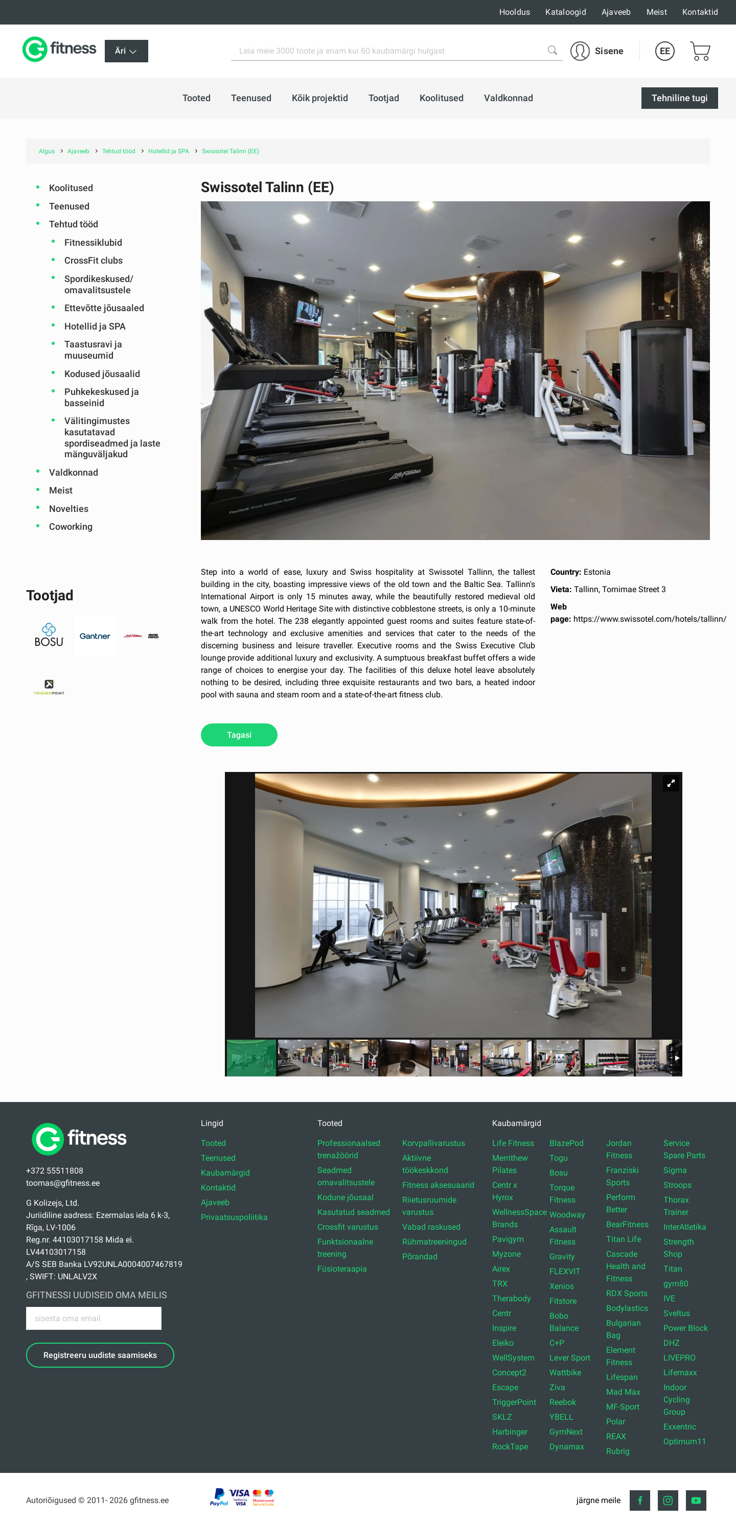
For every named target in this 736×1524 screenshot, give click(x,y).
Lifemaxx (680, 1372)
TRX (500, 1283)
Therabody (511, 1298)
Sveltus (676, 1313)
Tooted (213, 1143)
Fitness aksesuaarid (438, 1185)
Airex (501, 1269)
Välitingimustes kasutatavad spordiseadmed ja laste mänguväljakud (112, 437)
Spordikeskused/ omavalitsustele (98, 284)
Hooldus (515, 12)
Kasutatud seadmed (353, 1212)
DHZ (671, 1343)
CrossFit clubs (93, 260)
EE (665, 50)
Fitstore (563, 1301)
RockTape (510, 1446)
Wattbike (565, 1372)
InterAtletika (684, 1227)
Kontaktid (700, 12)
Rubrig (618, 1451)
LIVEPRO (679, 1358)
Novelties (68, 508)
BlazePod (566, 1143)
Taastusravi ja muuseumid (93, 350)
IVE (669, 1298)
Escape (505, 1387)
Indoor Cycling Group (676, 1399)
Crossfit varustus (347, 1227)
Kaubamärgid (225, 1173)
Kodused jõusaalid (102, 373)
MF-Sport (622, 1407)
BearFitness (627, 1224)
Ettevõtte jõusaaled (104, 307)
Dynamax (566, 1446)
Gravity (562, 1256)
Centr (501, 1313)
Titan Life (623, 1239)
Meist (657, 12)
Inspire (504, 1328)
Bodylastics (627, 1308)
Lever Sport (569, 1358)
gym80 (675, 1283)
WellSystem (513, 1358)
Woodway (567, 1215)
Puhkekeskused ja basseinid (101, 397)
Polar (615, 1421)
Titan (672, 1269)
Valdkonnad (73, 472)
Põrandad (420, 1256)
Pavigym (508, 1239)
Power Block (685, 1328)
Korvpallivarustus (433, 1143)
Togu (558, 1158)
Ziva (557, 1387)
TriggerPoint (514, 1402)
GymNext (566, 1432)
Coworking (71, 526)
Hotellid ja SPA (95, 326)
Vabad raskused (431, 1227)
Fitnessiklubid (93, 242)
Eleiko (503, 1343)
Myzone (506, 1254)
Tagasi (239, 735)
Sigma (675, 1170)
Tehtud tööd (73, 224)
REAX (616, 1436)
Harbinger (509, 1432)
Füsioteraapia (342, 1269)
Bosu (558, 1173)
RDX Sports (627, 1293)
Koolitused (71, 187)
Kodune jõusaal (345, 1197)
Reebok (562, 1402)
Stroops (677, 1185)
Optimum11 (684, 1441)
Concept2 (509, 1372)
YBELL (561, 1417)
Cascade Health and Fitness (626, 1266)
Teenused (69, 206)
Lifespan (622, 1377)
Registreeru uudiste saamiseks (100, 1355)
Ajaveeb (616, 12)
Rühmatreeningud (434, 1242)
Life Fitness (513, 1143)
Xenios (561, 1286)
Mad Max (623, 1392)
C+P (556, 1343)
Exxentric (679, 1427)
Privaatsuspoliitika (234, 1217)
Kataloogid (565, 12)
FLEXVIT (565, 1271)
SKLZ (502, 1417)
